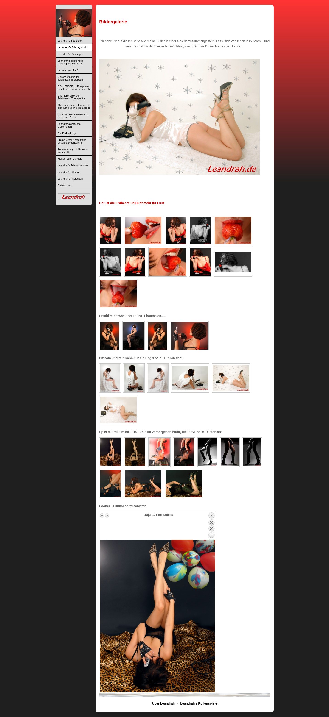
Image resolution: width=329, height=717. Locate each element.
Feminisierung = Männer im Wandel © (73, 150)
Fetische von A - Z (68, 70)
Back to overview (211, 526)
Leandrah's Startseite (70, 40)
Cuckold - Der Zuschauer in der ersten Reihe (73, 116)
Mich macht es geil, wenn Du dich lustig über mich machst (74, 106)
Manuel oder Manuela (70, 158)
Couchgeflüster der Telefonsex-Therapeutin (71, 78)
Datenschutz (65, 185)
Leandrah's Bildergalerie (72, 47)
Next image (107, 515)
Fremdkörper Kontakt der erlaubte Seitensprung (72, 141)
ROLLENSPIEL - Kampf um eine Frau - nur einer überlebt (74, 87)
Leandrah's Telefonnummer (73, 165)
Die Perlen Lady (67, 133)
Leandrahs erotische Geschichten (69, 125)
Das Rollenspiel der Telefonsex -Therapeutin (71, 97)
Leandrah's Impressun (70, 178)
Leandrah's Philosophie (71, 54)
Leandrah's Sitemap (69, 172)
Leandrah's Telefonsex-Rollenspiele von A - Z (71, 62)
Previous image (102, 515)
